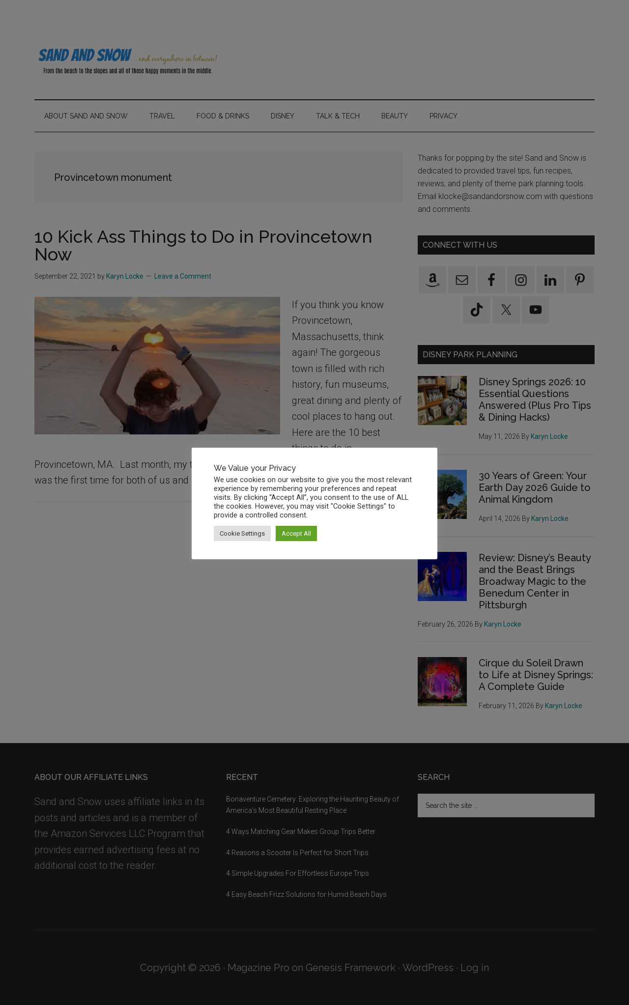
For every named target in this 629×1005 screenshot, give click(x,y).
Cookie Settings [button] (242, 533)
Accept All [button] (296, 533)
